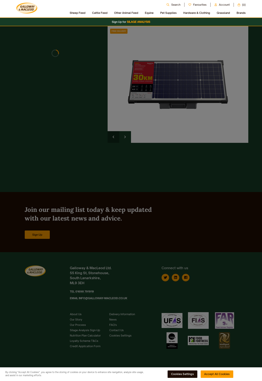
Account (224, 4)
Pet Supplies (168, 12)
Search (175, 4)
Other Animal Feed (126, 12)
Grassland (223, 12)
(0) (244, 4)
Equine (149, 12)
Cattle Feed (99, 12)
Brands (241, 12)
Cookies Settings (182, 374)
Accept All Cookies (217, 374)
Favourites (200, 4)
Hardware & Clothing (196, 12)
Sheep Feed (77, 12)
